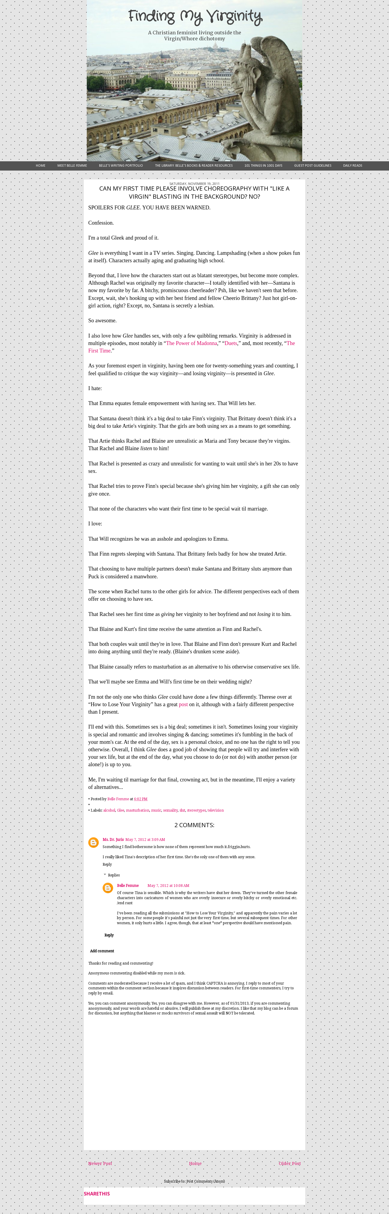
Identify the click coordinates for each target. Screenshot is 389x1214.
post (184, 704)
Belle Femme (128, 886)
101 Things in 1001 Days (263, 166)
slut (182, 810)
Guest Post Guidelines (312, 166)
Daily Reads (352, 166)
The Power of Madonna (191, 343)
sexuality (170, 810)
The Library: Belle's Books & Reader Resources (194, 166)
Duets (230, 343)
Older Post (290, 1163)
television (216, 810)
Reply (107, 864)
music (156, 810)
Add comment (102, 951)
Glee (120, 810)
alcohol (109, 810)
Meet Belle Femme (72, 166)
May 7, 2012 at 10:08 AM (168, 886)
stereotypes (196, 810)
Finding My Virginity (194, 16)
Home (40, 166)
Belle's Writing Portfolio (121, 166)
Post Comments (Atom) (205, 1181)
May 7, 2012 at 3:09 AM (145, 840)
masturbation (137, 810)
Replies (114, 875)
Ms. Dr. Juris (113, 840)
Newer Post (100, 1163)
